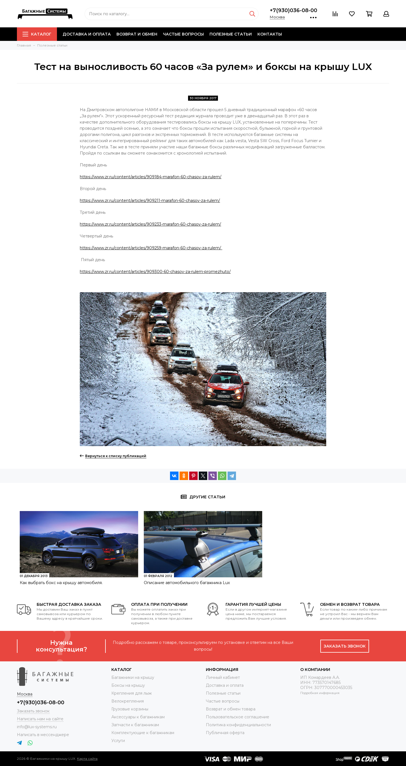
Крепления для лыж (131, 693)
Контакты (269, 34)
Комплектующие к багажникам (142, 732)
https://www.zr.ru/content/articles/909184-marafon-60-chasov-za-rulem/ (150, 176)
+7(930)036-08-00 (293, 10)
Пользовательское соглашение (237, 716)
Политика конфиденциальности (238, 724)
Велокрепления (127, 701)
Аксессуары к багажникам (138, 716)
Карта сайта (87, 758)
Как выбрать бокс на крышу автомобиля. (61, 582)
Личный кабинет (223, 677)
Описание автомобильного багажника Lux (187, 582)
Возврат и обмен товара (230, 709)
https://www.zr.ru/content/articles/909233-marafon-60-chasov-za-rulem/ (150, 224)
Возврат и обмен (136, 34)
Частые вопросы (183, 34)
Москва (277, 17)
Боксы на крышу (128, 685)
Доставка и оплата (87, 34)
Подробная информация (319, 693)
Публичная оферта (225, 732)
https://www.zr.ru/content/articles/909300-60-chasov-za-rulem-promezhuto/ (155, 271)
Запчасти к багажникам (135, 724)
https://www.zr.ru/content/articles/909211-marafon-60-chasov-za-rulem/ (150, 200)
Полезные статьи (230, 34)
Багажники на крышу (132, 677)
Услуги (118, 740)
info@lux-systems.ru (37, 726)
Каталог (37, 34)
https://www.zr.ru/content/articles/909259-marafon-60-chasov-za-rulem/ (151, 247)
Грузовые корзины (129, 709)
